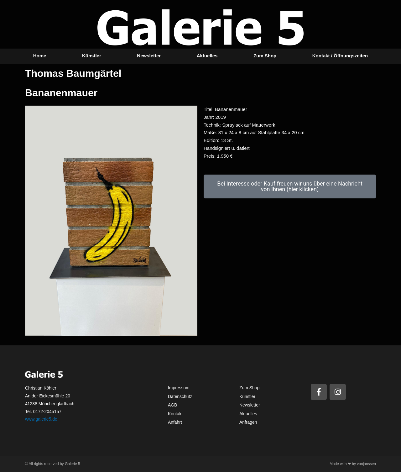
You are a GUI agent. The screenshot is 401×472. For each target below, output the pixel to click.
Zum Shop (264, 55)
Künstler (91, 55)
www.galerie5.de (41, 419)
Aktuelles (207, 55)
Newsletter (149, 55)
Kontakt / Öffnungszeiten (340, 55)
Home (39, 55)
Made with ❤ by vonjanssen (353, 464)
